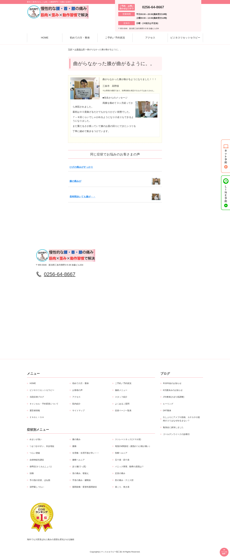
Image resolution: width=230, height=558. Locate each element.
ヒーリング (168, 404)
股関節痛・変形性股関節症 (84, 487)
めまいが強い (36, 439)
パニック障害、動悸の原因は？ (129, 466)
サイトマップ (78, 410)
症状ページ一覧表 (123, 410)
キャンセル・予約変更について (44, 404)
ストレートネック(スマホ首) (128, 439)
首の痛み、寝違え (80, 473)
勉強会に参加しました (173, 427)
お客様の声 (80, 49)
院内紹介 (76, 404)
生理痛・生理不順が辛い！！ (85, 453)
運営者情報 (35, 410)
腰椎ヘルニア (78, 460)
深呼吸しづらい (37, 487)
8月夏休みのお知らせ (173, 390)
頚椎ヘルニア (121, 453)
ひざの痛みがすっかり (81, 167)
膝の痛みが (75, 181)
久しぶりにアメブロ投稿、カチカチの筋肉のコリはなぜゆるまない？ (181, 419)
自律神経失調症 (37, 460)
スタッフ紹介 (121, 397)
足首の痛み (120, 473)
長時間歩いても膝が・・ (82, 196)
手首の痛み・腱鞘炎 (81, 480)
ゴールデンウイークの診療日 (176, 434)
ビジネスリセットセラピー (185, 37)
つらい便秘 (35, 453)
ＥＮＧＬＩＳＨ (37, 417)
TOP (70, 49)
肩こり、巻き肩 (122, 487)
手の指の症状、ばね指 (40, 480)
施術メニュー (121, 390)
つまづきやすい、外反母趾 (42, 446)
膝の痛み (76, 439)
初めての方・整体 (80, 37)
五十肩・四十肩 (122, 460)
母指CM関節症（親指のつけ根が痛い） (133, 446)
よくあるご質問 (122, 404)
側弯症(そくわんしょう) (40, 466)
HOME (44, 37)
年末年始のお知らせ (172, 383)
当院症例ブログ (37, 397)
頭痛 (32, 473)
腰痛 (74, 446)
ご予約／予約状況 (115, 37)
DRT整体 (167, 410)
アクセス (150, 37)
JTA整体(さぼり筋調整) (173, 397)
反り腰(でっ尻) (79, 466)
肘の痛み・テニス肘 (124, 480)
